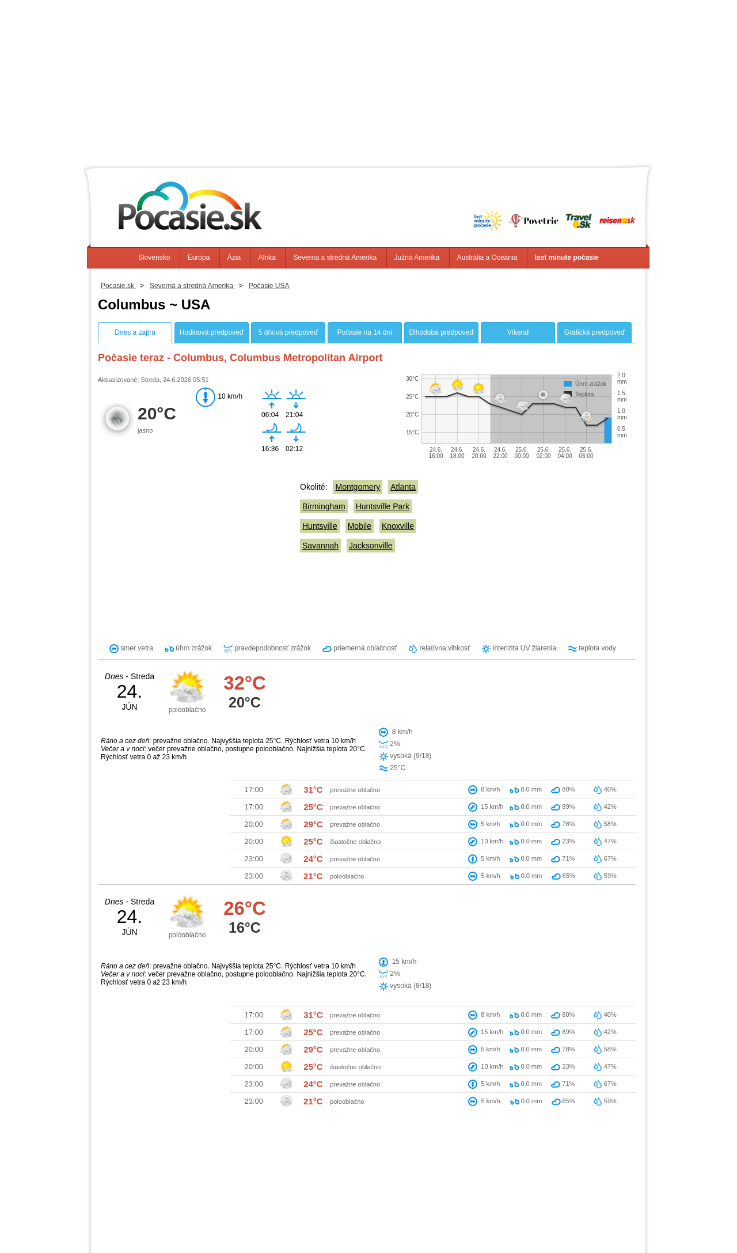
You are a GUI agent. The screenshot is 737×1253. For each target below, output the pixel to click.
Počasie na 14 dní (364, 332)
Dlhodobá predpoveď (441, 332)
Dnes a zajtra (135, 332)
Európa (199, 257)
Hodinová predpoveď (212, 332)
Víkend (518, 332)
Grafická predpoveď (594, 332)
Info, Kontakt (238, 1224)
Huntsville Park (382, 506)
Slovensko (154, 257)
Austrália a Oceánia (487, 257)
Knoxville (398, 526)
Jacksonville (370, 545)
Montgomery (357, 486)
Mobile (359, 526)
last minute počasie (567, 257)
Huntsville (319, 526)
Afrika (267, 257)
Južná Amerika (417, 257)
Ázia (234, 257)
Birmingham (323, 506)
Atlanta (403, 486)
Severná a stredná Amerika (335, 257)
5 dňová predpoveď (288, 332)
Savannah (320, 545)
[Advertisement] (368, 80)
